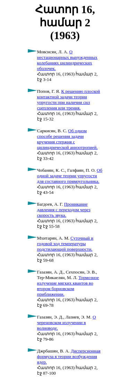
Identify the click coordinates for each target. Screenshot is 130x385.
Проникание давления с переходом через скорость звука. (63, 210)
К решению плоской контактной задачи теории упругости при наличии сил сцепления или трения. (68, 99)
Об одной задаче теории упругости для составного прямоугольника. (69, 176)
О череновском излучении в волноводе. (66, 322)
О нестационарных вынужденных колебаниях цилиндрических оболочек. (67, 60)
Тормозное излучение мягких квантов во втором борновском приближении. (68, 286)
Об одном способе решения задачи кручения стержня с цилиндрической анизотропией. (67, 139)
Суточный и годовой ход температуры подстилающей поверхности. (65, 243)
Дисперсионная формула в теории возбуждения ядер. (69, 356)
